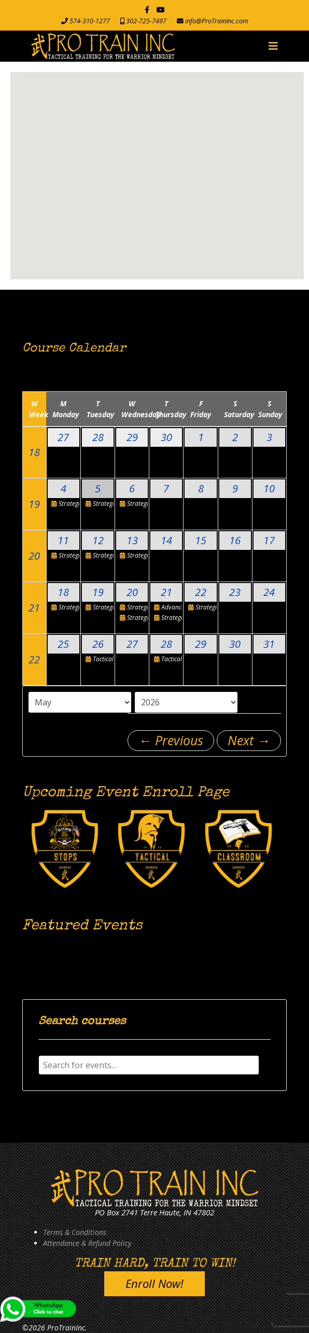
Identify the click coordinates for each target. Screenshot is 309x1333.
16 (235, 540)
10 (269, 488)
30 (166, 437)
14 (166, 540)
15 (200, 540)
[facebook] (147, 10)
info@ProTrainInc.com (216, 21)
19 (34, 504)
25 (63, 644)
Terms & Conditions (74, 1232)
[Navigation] (273, 46)
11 (63, 540)
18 (34, 452)
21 (34, 608)
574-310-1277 (89, 21)
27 (63, 437)
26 (98, 644)
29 (132, 437)
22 (200, 592)
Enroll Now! (154, 1283)
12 (98, 540)
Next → (249, 740)
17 (269, 540)
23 (235, 592)
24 (269, 592)
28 (98, 437)
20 (34, 556)
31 (269, 644)
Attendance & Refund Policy (87, 1243)
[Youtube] (161, 10)
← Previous (170, 740)
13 (132, 540)
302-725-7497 (146, 21)
